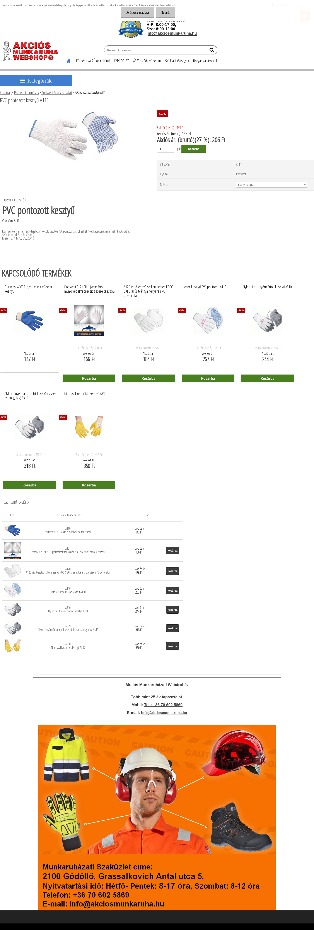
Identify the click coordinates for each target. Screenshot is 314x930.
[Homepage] (65, 60)
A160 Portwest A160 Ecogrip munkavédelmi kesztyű (68, 530)
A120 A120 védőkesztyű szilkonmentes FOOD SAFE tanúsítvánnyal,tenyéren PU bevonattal (68, 570)
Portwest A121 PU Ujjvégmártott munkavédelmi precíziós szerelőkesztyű (89, 289)
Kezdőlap (6, 92)
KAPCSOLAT (121, 60)
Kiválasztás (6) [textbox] (246, 184)
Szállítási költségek (177, 60)
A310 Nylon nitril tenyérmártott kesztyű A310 (68, 609)
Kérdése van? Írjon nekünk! (93, 60)
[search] (212, 51)
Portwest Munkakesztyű (56, 92)
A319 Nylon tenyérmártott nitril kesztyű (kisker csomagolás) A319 (68, 628)
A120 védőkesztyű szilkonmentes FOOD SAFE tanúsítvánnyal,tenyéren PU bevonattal (149, 290)
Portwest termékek (26, 92)
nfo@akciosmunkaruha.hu (164, 713)
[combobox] (271, 185)
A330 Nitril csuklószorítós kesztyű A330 (68, 646)
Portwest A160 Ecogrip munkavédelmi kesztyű (29, 289)
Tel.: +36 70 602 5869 (163, 705)
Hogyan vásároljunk (205, 60)
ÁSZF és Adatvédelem (147, 60)
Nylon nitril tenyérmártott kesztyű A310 (267, 287)
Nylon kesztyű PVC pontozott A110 (204, 287)
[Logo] (32, 50)
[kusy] (166, 149)
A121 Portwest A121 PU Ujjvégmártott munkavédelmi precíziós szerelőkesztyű (68, 550)
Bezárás (165, 12)
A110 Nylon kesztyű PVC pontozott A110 (68, 590)
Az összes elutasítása (137, 12)
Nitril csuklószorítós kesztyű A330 (85, 393)
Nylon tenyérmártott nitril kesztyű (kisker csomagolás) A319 (30, 395)
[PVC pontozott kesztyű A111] (73, 112)
